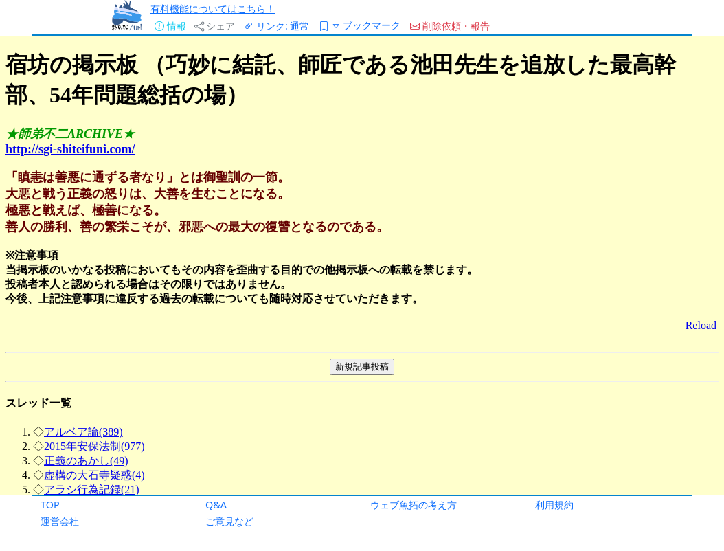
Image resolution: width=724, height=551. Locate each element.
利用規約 (554, 504)
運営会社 (60, 521)
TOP (50, 504)
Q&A (216, 504)
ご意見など (229, 521)
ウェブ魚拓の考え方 (413, 504)
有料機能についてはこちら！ (212, 8)
